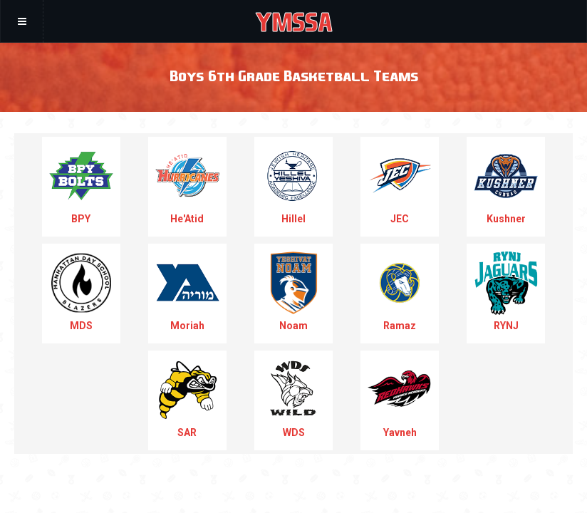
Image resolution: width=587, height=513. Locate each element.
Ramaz (400, 291)
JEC (400, 184)
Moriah (187, 291)
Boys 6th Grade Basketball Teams (294, 75)
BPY (81, 184)
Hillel (293, 184)
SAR (187, 398)
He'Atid (187, 184)
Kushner (506, 184)
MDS (81, 291)
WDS (293, 398)
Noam (293, 291)
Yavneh (400, 398)
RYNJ (506, 291)
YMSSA (294, 21)
